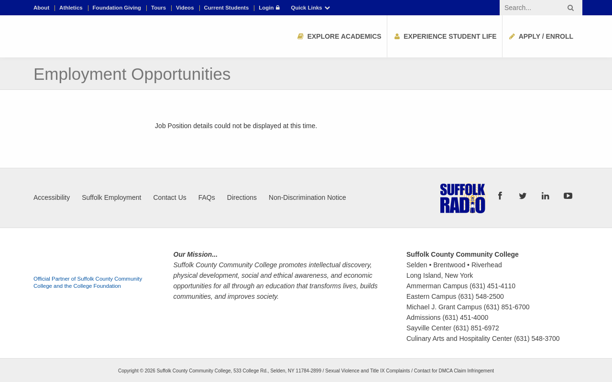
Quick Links (311, 8)
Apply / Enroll (540, 36)
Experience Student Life (445, 36)
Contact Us (169, 197)
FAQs (206, 197)
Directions (242, 197)
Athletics (71, 8)
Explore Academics (339, 36)
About (41, 8)
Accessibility (51, 197)
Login (270, 8)
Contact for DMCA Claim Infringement (454, 370)
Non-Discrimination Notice (307, 197)
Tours (158, 8)
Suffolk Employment (111, 197)
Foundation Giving (117, 8)
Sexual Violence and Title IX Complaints (367, 370)
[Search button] (570, 7)
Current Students (226, 8)
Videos (185, 8)
